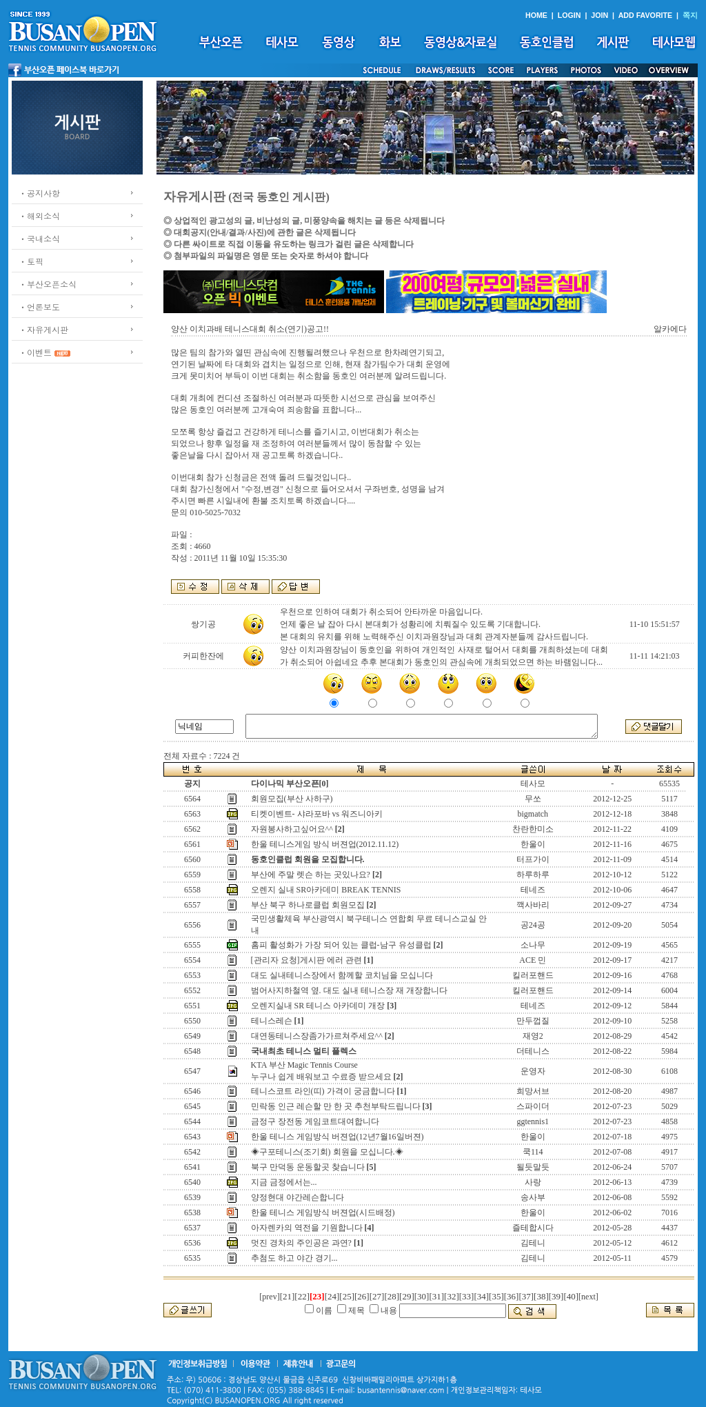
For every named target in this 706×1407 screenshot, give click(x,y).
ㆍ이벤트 (35, 352)
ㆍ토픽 (31, 261)
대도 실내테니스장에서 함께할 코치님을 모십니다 (342, 975)
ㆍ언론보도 (39, 306)
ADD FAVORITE (645, 15)
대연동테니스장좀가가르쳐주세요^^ (317, 1036)
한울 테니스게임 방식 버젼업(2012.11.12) (325, 844)
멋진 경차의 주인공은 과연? (301, 1243)
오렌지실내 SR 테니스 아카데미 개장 (318, 1005)
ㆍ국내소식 (39, 238)
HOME (536, 15)
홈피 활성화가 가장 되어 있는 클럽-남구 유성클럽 (341, 945)
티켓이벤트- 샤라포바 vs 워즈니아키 (317, 814)
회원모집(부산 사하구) (292, 799)
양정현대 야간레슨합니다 (297, 1197)
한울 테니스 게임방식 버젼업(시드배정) (323, 1212)
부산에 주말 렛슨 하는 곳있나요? (310, 874)
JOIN (599, 15)
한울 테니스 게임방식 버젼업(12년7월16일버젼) (337, 1136)
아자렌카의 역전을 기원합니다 (307, 1228)
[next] (588, 1296)
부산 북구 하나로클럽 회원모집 (308, 905)
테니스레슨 (271, 1021)
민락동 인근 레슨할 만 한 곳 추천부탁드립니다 (336, 1106)
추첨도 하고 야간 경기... (294, 1258)
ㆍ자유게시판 (43, 329)
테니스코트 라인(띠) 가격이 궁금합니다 (323, 1091)
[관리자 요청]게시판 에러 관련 (306, 960)
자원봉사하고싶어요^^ (292, 829)
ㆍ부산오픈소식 (48, 284)
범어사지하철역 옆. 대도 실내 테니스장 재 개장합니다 (349, 990)
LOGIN (569, 15)
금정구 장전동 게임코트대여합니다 (315, 1121)
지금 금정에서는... (284, 1182)
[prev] (269, 1296)
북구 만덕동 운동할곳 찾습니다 (308, 1167)
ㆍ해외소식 (39, 215)
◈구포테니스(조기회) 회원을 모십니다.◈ (327, 1152)
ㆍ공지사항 (39, 193)
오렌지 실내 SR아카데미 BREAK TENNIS (326, 890)
